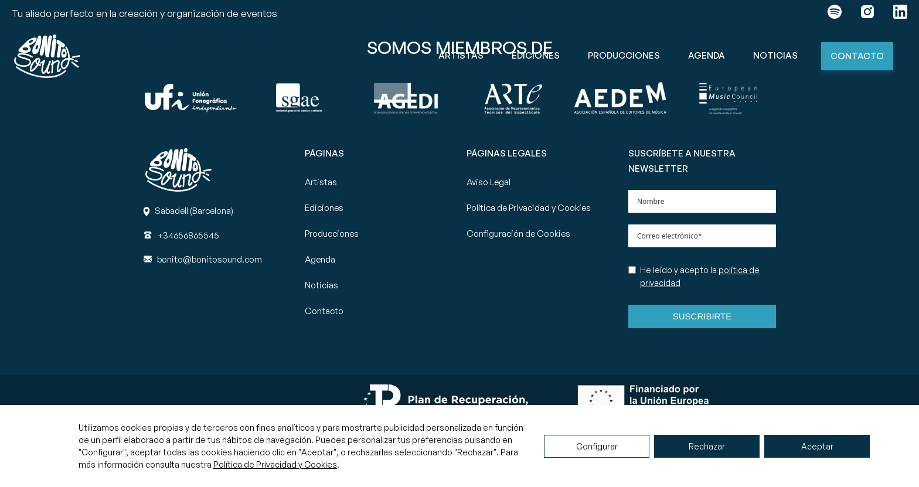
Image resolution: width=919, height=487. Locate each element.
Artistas (461, 55)
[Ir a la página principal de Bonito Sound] (47, 56)
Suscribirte (702, 316)
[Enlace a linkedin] (900, 14)
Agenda (706, 55)
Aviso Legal (488, 182)
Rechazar (707, 446)
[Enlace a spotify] (835, 14)
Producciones (624, 55)
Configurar (597, 446)
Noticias (775, 55)
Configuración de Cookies (518, 233)
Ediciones (536, 55)
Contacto (857, 56)
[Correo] (209, 259)
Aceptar (817, 446)
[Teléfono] (188, 235)
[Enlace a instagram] (867, 14)
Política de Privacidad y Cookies (529, 207)
